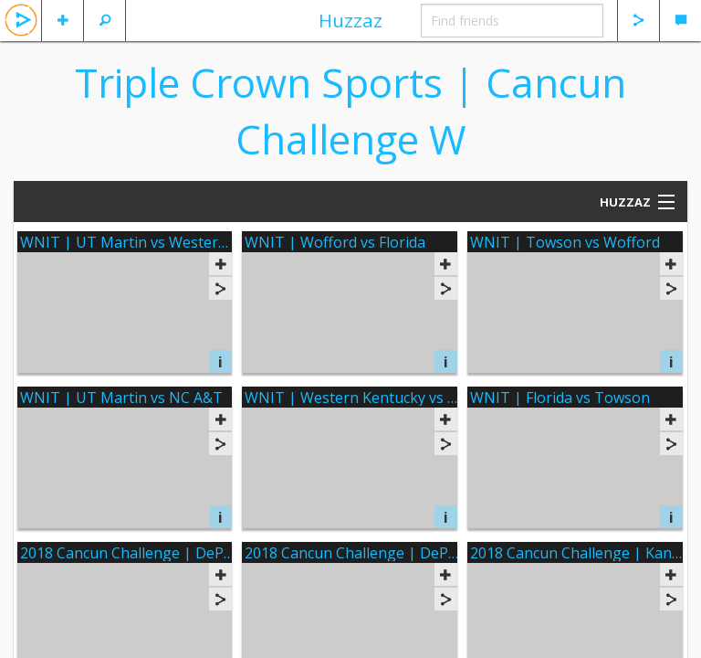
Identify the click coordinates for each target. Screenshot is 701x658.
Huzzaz (350, 20)
